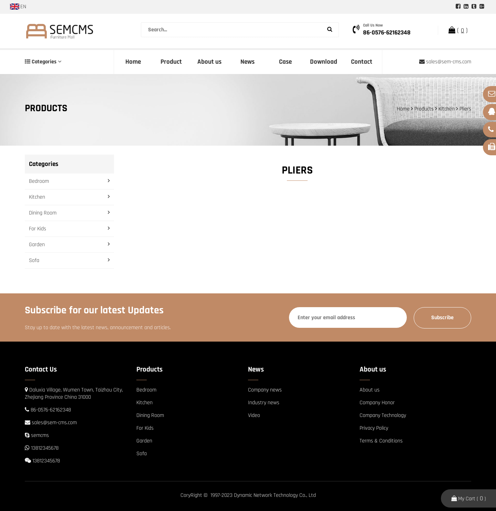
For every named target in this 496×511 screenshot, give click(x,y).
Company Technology (383, 415)
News (247, 62)
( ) (458, 30)
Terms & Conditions (381, 441)
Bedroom (39, 181)
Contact (361, 62)
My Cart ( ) (468, 498)
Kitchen (446, 109)
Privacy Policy (374, 428)
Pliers (465, 109)
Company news (265, 390)
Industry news (263, 402)
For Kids (37, 228)
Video (254, 415)
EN (18, 6)
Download (323, 62)
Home (133, 62)
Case (285, 62)
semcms (40, 435)
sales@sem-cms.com (445, 61)
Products (424, 109)
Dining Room (42, 213)
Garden (37, 244)
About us (209, 62)
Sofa (34, 260)
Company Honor (377, 402)
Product (171, 62)
